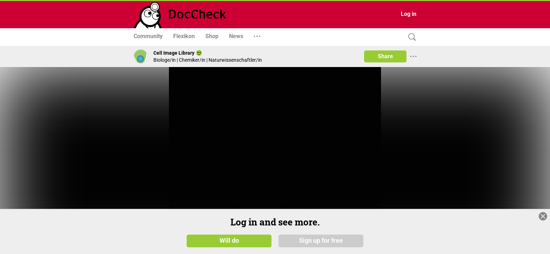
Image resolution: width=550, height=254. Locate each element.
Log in (408, 14)
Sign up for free (321, 245)
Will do (229, 245)
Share (385, 56)
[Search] (410, 37)
